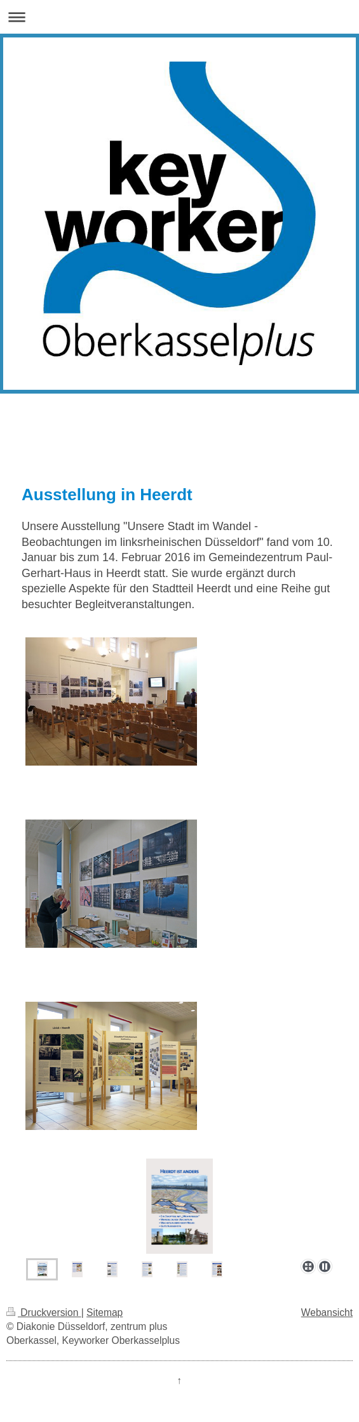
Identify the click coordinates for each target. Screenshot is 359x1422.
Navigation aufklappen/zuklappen (179, 16)
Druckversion (43, 1312)
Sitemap (104, 1312)
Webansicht (327, 1312)
